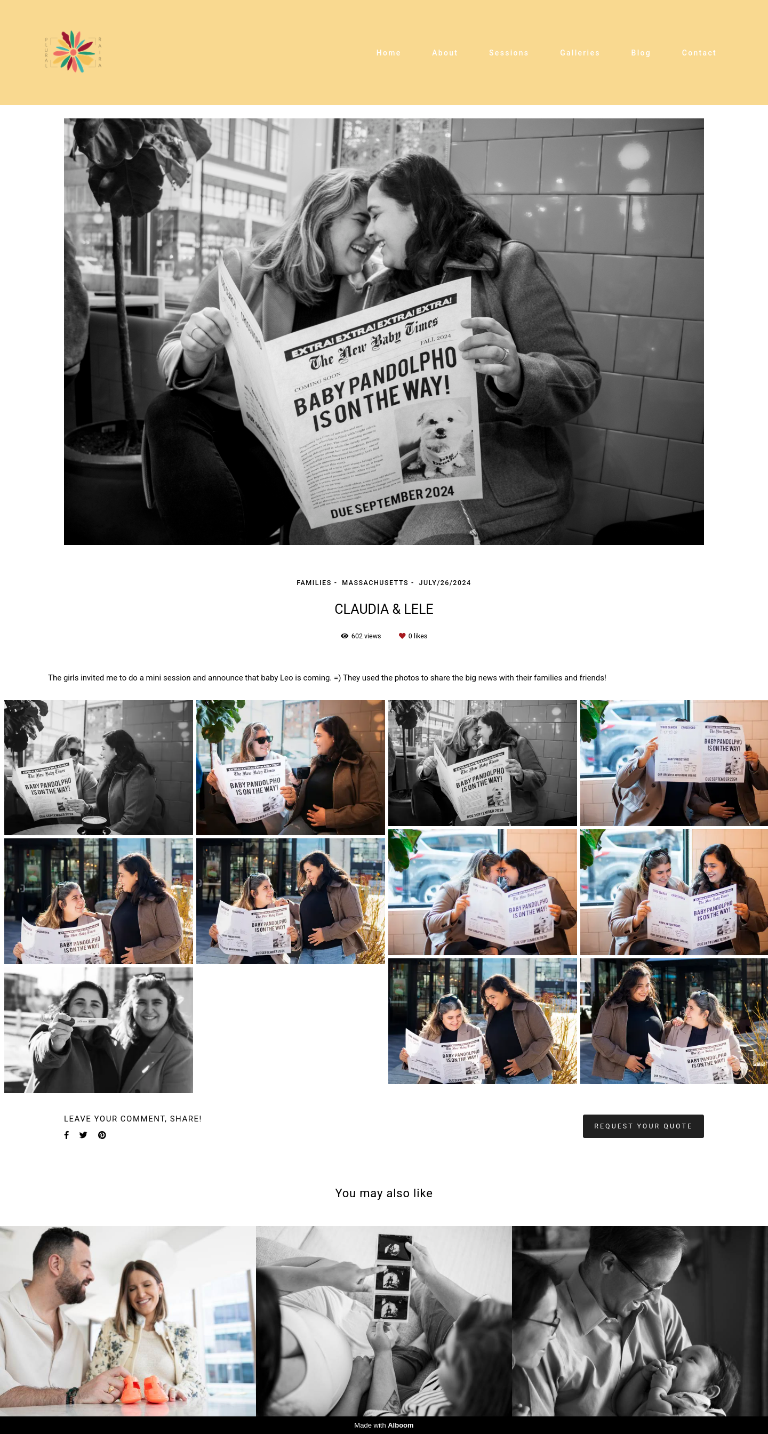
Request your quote (643, 1126)
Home (389, 53)
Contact (699, 53)
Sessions (509, 53)
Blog (641, 53)
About (445, 53)
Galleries (580, 53)
